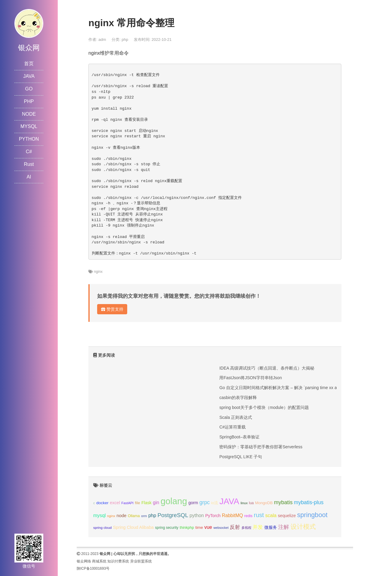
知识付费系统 (118, 561)
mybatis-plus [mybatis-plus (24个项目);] (308, 502)
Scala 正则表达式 (235, 417)
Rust (29, 164)
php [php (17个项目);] (152, 515)
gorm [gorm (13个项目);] (193, 502)
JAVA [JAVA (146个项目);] (229, 501)
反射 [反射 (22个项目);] (235, 527)
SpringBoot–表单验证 (239, 436)
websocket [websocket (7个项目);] (221, 527)
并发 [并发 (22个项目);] (258, 527)
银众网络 (84, 561)
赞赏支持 (112, 309)
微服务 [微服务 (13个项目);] (270, 527)
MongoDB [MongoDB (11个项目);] (263, 503)
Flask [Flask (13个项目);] (146, 502)
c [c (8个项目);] (94, 503)
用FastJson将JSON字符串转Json (250, 377)
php (124, 39)
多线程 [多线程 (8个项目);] (246, 527)
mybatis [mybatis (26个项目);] (283, 502)
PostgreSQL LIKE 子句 (240, 456)
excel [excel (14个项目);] (115, 502)
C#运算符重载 (232, 427)
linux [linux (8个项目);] (244, 503)
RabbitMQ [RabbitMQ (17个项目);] (232, 515)
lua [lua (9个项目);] (251, 503)
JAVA (29, 76)
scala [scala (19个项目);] (271, 515)
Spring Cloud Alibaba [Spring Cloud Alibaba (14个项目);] (133, 527)
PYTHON (29, 139)
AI (28, 176)
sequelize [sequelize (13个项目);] (287, 515)
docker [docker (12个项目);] (102, 503)
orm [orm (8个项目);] (144, 516)
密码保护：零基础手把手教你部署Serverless (260, 446)
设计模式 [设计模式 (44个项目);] (303, 526)
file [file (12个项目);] (137, 503)
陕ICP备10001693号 (93, 568)
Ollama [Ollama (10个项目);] (134, 516)
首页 (29, 63)
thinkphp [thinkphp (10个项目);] (187, 528)
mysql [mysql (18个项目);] (99, 515)
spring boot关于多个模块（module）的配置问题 (264, 407)
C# (29, 151)
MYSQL (28, 126)
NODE (29, 114)
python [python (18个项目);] (196, 515)
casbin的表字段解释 (238, 397)
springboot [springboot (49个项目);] (312, 515)
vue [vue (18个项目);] (208, 527)
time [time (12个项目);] (199, 527)
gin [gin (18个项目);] (156, 502)
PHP (29, 101)
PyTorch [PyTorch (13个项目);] (212, 515)
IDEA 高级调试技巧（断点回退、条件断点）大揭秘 (266, 368)
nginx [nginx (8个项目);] (111, 516)
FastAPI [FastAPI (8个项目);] (127, 503)
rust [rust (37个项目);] (259, 515)
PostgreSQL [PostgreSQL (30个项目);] (173, 515)
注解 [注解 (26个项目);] (283, 527)
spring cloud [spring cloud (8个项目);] (102, 527)
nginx (98, 272)
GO (29, 88)
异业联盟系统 (141, 561)
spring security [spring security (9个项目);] (166, 528)
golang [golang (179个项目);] (174, 501)
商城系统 (99, 561)
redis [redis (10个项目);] (248, 516)
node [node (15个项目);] (122, 515)
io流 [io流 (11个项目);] (214, 503)
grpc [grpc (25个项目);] (204, 502)
